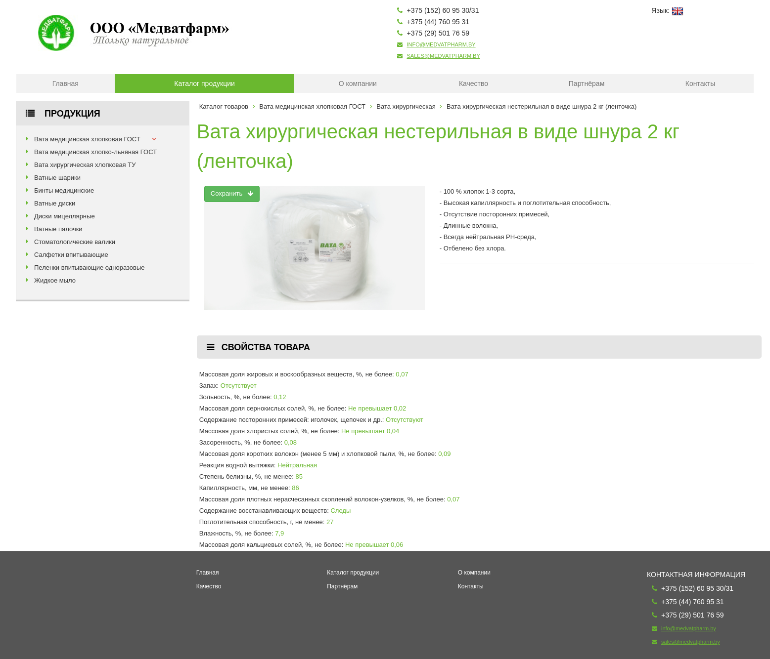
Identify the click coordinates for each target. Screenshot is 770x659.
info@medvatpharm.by (441, 44)
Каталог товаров (223, 106)
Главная (65, 83)
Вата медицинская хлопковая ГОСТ (87, 139)
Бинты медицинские (64, 190)
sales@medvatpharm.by (443, 56)
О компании (358, 83)
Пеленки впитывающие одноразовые (89, 267)
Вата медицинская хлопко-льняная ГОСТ (95, 152)
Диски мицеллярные (64, 216)
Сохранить (232, 193)
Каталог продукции (204, 83)
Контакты (700, 83)
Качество (473, 83)
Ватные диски (54, 203)
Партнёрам (586, 83)
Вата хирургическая (405, 106)
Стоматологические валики (74, 242)
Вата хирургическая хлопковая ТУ (85, 164)
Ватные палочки (58, 229)
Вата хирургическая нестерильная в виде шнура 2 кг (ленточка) (541, 106)
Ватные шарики (57, 177)
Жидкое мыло (55, 280)
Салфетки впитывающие (71, 254)
